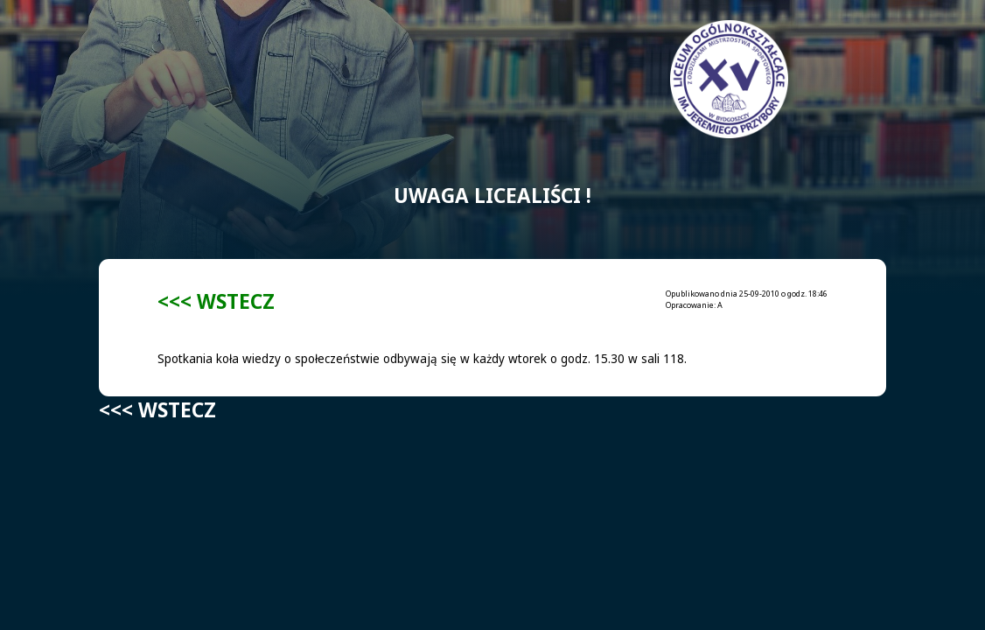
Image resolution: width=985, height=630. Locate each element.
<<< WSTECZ (216, 301)
